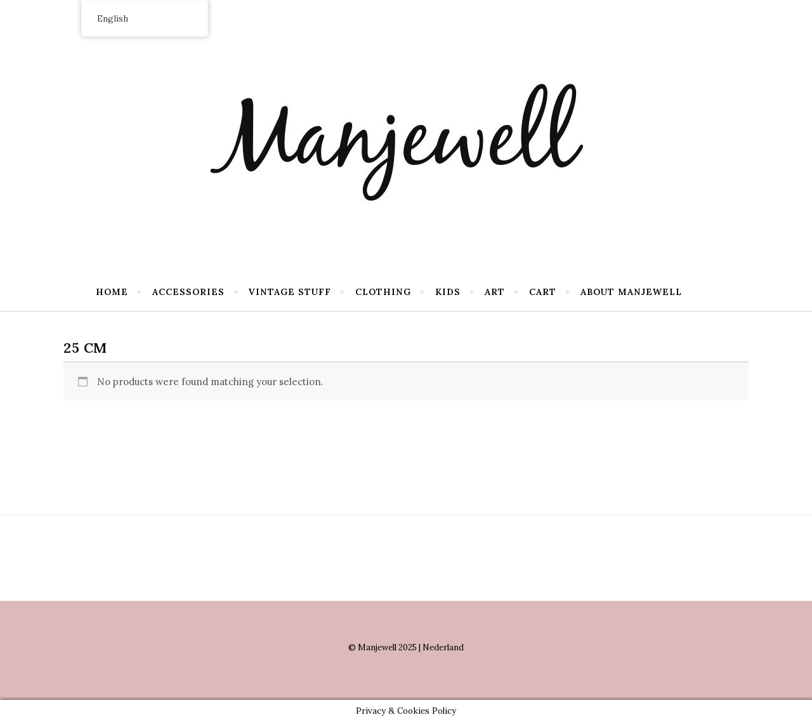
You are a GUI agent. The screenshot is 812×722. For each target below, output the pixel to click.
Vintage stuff (290, 292)
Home (112, 292)
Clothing (383, 292)
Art (495, 292)
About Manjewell (631, 292)
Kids (448, 292)
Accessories (188, 292)
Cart (542, 292)
